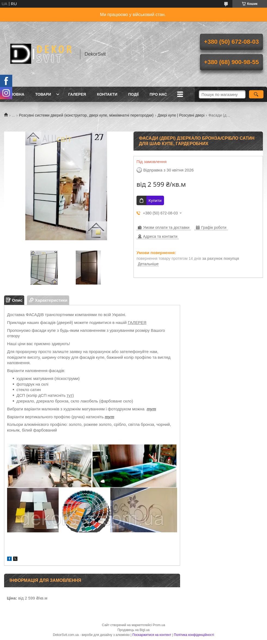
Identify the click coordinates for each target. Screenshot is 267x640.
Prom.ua (159, 625)
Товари (43, 94)
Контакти (107, 94)
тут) (70, 395)
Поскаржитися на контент (151, 635)
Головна (14, 94)
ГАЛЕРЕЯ (137, 322)
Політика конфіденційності (194, 635)
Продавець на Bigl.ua (133, 630)
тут (151, 409)
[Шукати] (256, 94)
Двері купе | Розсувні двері (180, 115)
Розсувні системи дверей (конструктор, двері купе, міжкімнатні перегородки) (86, 115)
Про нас (158, 94)
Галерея (77, 94)
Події (133, 94)
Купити (155, 200)
